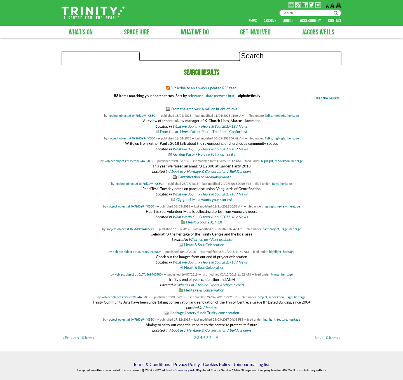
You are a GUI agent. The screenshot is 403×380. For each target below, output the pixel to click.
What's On (186, 285)
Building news (240, 171)
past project (271, 229)
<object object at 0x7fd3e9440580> (132, 115)
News (243, 126)
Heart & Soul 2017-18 (218, 126)
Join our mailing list (251, 364)
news (253, 21)
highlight (280, 115)
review (282, 206)
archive (270, 21)
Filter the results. (327, 98)
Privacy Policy (186, 364)
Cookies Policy (217, 364)
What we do (181, 126)
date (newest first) (221, 96)
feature (282, 319)
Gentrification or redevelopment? (204, 177)
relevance (195, 96)
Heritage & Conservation (206, 171)
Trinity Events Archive (214, 285)
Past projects (221, 239)
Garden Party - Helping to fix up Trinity (204, 154)
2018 (239, 285)
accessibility (311, 21)
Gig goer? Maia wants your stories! (204, 199)
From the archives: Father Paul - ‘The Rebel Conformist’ (204, 131)
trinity (275, 274)
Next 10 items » (328, 338)
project (262, 297)
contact (334, 21)
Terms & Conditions (151, 364)
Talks (268, 115)
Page (284, 229)
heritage (293, 115)
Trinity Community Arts (181, 370)
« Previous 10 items (78, 338)
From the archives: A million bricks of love (204, 109)
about (288, 21)
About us (176, 171)
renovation (282, 161)
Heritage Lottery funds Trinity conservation (204, 313)
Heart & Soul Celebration (204, 245)
